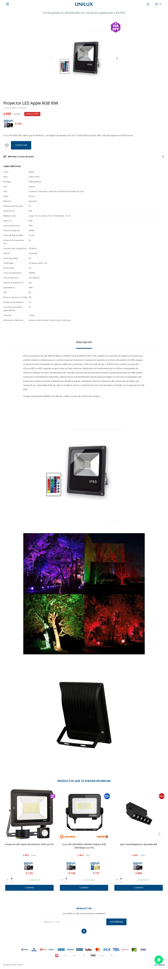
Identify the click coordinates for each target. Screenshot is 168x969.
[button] (117, 58)
